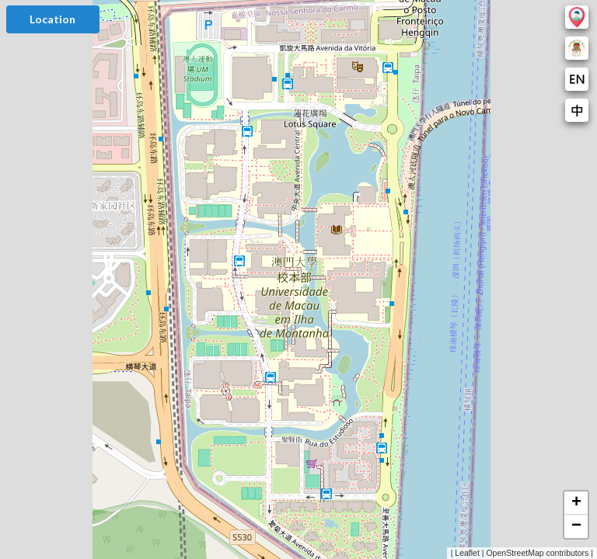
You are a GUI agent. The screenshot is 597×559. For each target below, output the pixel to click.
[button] (576, 503)
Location (52, 19)
